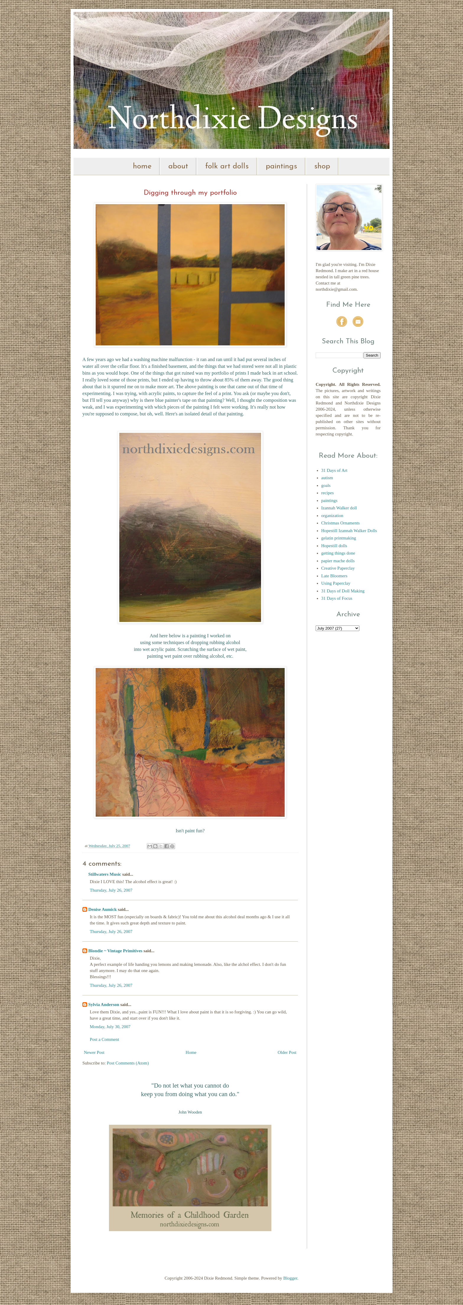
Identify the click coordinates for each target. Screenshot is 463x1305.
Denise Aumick (102, 909)
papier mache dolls (338, 560)
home (142, 166)
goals (326, 485)
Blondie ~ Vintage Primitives (115, 950)
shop (322, 166)
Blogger (290, 1278)
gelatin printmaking (338, 538)
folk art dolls (227, 166)
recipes (327, 492)
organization (332, 515)
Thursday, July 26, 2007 (111, 890)
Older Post (287, 1052)
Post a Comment (104, 1039)
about (178, 166)
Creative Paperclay (338, 568)
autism (327, 477)
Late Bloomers (334, 575)
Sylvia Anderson (103, 1004)
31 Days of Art (334, 470)
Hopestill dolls (334, 545)
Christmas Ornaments (340, 523)
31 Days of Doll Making (343, 591)
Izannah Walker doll (339, 508)
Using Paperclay (335, 583)
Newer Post (94, 1052)
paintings (281, 166)
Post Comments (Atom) (128, 1063)
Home (191, 1052)
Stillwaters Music (105, 874)
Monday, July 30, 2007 (110, 1026)
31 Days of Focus (336, 598)
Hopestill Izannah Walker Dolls (349, 530)
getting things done (338, 553)
